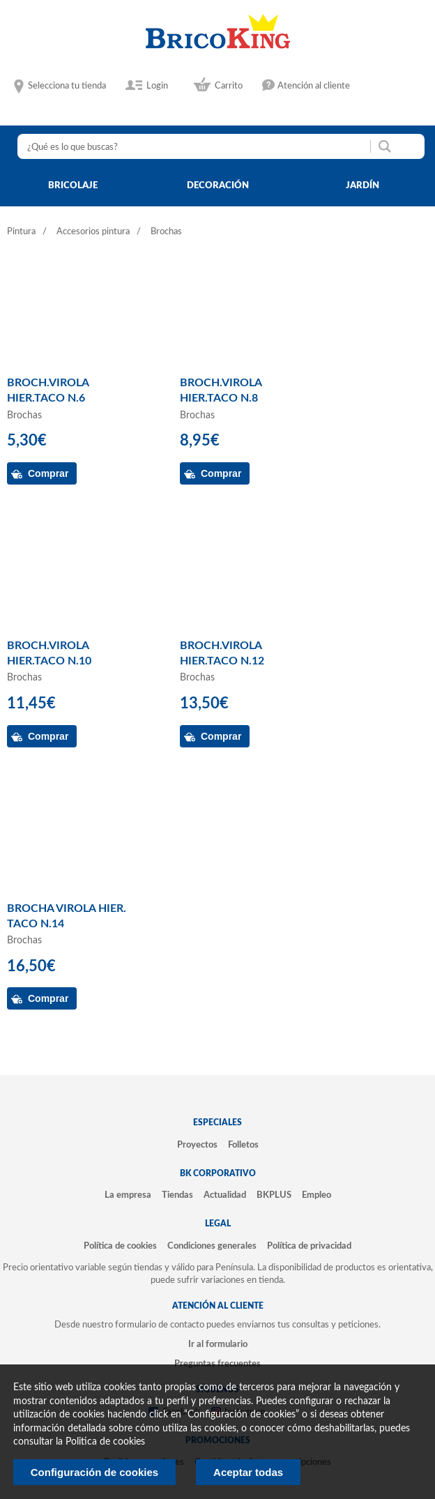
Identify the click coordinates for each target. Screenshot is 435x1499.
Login (157, 86)
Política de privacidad (309, 1246)
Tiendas (177, 1195)
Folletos (243, 1145)
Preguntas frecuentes (217, 1364)
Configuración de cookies (94, 1472)
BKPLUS (274, 1195)
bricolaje (73, 185)
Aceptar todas (248, 1472)
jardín (362, 185)
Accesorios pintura (93, 231)
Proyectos (197, 1145)
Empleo (316, 1195)
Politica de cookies (105, 1442)
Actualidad (225, 1195)
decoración (218, 185)
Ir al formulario (217, 1344)
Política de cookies (120, 1246)
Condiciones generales (212, 1246)
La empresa (128, 1195)
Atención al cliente (313, 86)
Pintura (21, 231)
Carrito (229, 86)
